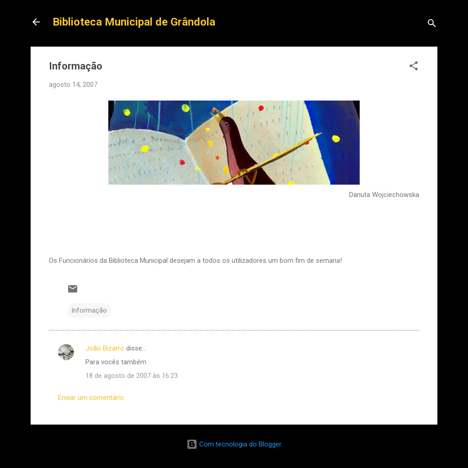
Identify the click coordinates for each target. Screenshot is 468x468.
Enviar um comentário (91, 398)
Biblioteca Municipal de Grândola (134, 22)
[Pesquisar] (431, 25)
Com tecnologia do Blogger (234, 444)
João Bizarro (104, 348)
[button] (413, 67)
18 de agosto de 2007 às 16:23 (131, 376)
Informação (89, 310)
